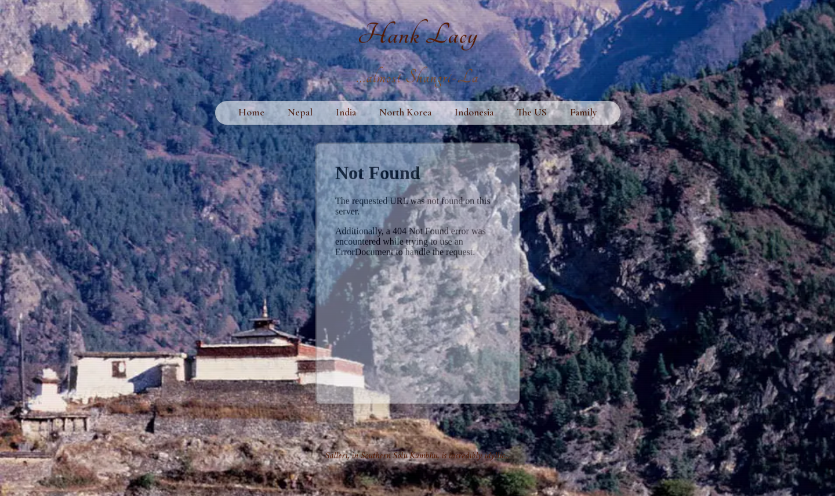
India (346, 113)
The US (532, 113)
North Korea (405, 113)
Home (251, 113)
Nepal (300, 113)
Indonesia (474, 113)
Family (583, 113)
